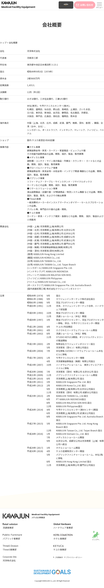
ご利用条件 (59, 557)
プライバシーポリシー (74, 557)
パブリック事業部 (12, 537)
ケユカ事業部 (63, 548)
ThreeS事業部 (12, 548)
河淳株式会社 (33, 51)
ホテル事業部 (63, 537)
